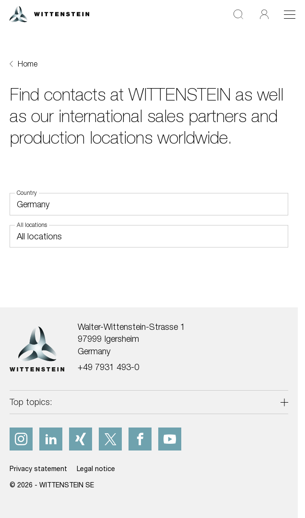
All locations (32, 225)
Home (27, 63)
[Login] (264, 14)
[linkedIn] (50, 439)
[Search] (238, 14)
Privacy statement (38, 468)
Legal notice (96, 468)
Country (27, 193)
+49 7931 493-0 (108, 367)
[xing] (80, 439)
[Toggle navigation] (289, 14)
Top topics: (31, 402)
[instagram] (21, 439)
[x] (110, 439)
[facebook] (140, 439)
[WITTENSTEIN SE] (49, 13)
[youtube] (169, 439)
